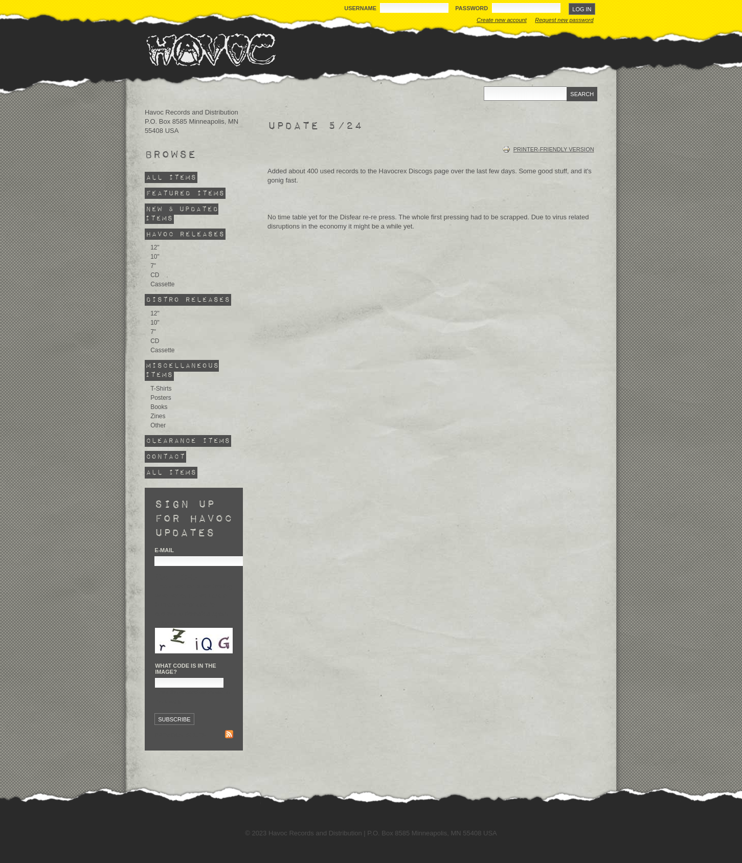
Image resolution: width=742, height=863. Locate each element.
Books (158, 407)
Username (361, 8)
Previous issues (180, 735)
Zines (157, 416)
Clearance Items (188, 441)
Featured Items (185, 193)
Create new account (502, 20)
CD (154, 275)
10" (155, 256)
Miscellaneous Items (182, 370)
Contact (165, 457)
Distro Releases (188, 300)
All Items (171, 177)
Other (158, 425)
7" (153, 265)
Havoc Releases (185, 234)
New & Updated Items (181, 213)
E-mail (164, 550)
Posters (160, 397)
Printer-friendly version (548, 149)
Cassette (162, 284)
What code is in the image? (185, 669)
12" (155, 247)
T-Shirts (160, 388)
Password (472, 8)
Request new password (564, 20)
